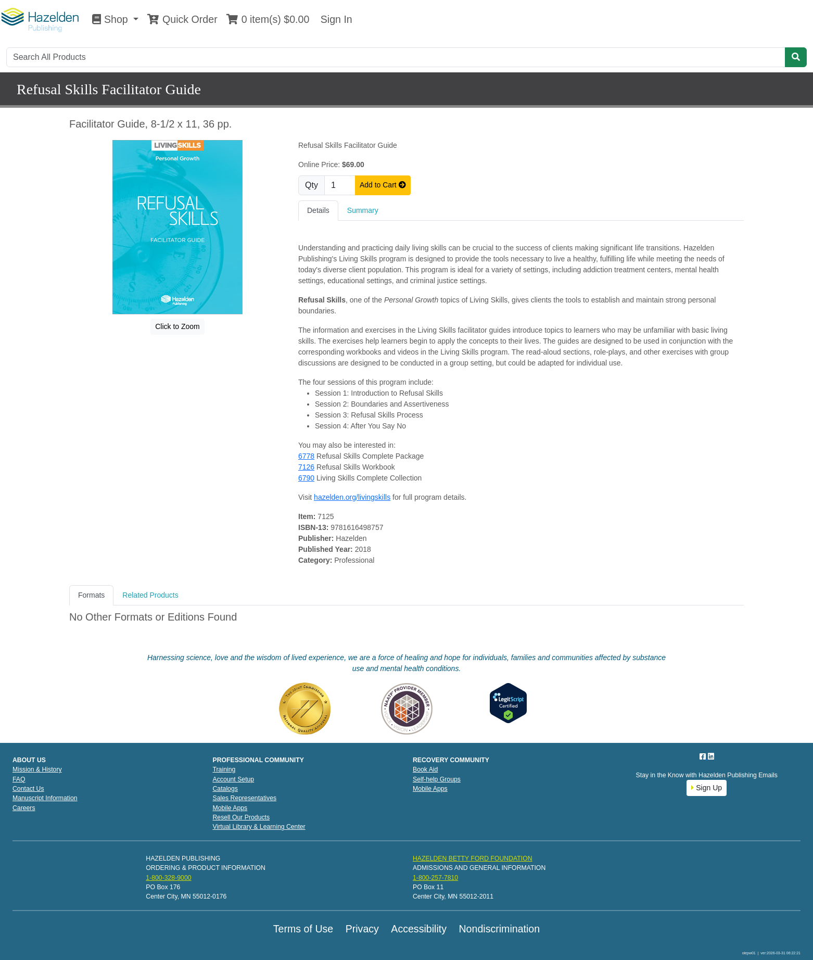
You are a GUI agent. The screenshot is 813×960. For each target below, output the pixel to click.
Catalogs (225, 788)
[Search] (395, 57)
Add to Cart (383, 185)
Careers (23, 808)
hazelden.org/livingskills (352, 497)
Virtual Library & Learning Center (259, 826)
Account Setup (234, 779)
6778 (306, 456)
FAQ (19, 779)
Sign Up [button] (706, 788)
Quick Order (182, 19)
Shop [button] (111, 19)
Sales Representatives (245, 798)
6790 (306, 478)
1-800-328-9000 (168, 877)
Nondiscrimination (499, 928)
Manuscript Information (45, 798)
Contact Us (28, 788)
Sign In (334, 19)
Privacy (362, 928)
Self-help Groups (437, 779)
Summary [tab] (362, 210)
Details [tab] (318, 210)
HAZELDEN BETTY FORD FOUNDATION (472, 858)
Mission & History (37, 769)
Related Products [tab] (150, 595)
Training (224, 769)
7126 (306, 467)
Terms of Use (303, 928)
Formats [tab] (91, 595)
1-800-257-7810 (435, 877)
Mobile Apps (230, 808)
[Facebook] (704, 756)
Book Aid (425, 769)
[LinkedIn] (711, 756)
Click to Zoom (177, 326)
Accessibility (419, 928)
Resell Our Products (241, 817)
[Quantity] (339, 185)
